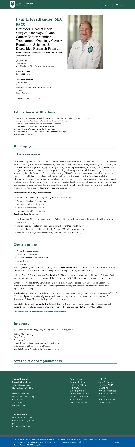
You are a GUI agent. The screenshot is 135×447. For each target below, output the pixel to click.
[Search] (103, 5)
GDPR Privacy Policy (35, 445)
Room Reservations (80, 393)
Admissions (76, 379)
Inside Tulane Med (79, 396)
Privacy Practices (107, 390)
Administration (77, 382)
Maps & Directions (20, 393)
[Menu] (117, 5)
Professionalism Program (78, 386)
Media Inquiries (19, 405)
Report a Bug (105, 402)
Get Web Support (107, 399)
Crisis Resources (78, 402)
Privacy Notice (19, 445)
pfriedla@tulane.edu (23, 55)
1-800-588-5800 (22, 426)
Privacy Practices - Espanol (108, 395)
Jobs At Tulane (106, 382)
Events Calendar (78, 399)
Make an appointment (22, 417)
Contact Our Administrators (19, 401)
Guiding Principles (79, 390)
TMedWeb (103, 379)
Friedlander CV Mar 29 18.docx (27, 98)
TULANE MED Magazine (105, 386)
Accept (116, 442)
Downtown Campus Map (23, 396)
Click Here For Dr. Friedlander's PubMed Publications (40, 311)
